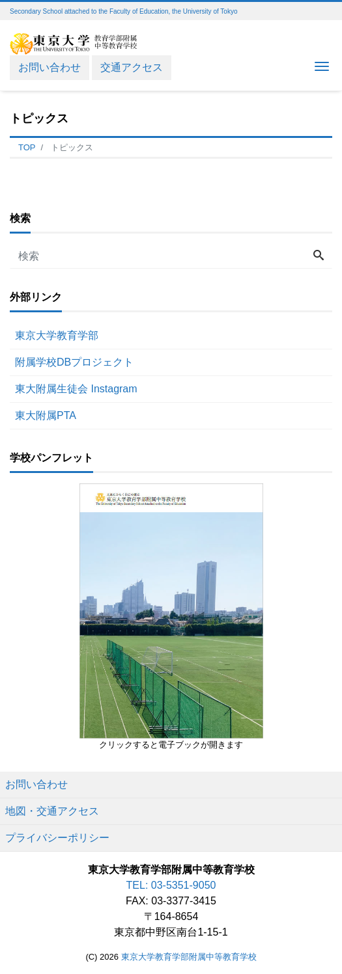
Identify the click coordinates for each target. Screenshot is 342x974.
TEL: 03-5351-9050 (171, 885)
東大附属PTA (45, 415)
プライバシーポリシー (57, 837)
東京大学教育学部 (56, 335)
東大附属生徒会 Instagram (76, 388)
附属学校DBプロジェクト (74, 362)
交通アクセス (131, 67)
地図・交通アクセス (52, 811)
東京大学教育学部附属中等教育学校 (189, 957)
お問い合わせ (49, 67)
